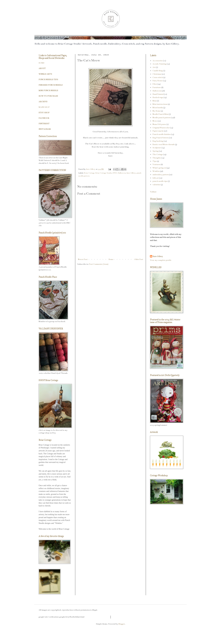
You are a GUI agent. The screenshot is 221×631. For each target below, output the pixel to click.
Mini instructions (160, 104)
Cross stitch (158, 77)
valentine (156, 184)
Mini (154, 101)
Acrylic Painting (159, 64)
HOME (41, 63)
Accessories (158, 61)
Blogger (121, 624)
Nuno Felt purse (159, 124)
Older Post (138, 259)
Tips (154, 161)
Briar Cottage (89, 173)
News (155, 121)
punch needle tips (160, 181)
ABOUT (42, 68)
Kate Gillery (131, 173)
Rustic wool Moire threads (163, 144)
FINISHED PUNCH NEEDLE (51, 85)
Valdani (153, 192)
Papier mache (158, 131)
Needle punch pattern (162, 117)
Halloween (122, 173)
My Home (156, 111)
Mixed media (158, 107)
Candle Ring (158, 71)
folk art (156, 178)
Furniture (157, 87)
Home (111, 259)
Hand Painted (158, 94)
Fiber (155, 84)
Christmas (157, 74)
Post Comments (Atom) (98, 264)
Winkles (156, 171)
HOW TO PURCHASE (48, 96)
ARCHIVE (43, 102)
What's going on (159, 168)
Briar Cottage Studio (103, 173)
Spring (155, 151)
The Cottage (158, 154)
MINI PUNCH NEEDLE (48, 90)
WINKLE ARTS (45, 74)
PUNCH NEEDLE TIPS (48, 79)
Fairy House (158, 81)
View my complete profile (160, 260)
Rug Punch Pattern (160, 138)
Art (154, 67)
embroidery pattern (161, 174)
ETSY (115, 173)
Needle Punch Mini (160, 114)
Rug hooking (158, 141)
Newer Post (83, 259)
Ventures (156, 164)
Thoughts (157, 158)
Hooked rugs (158, 97)
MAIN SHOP (44, 107)
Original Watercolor (161, 128)
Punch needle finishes (162, 134)
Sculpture (157, 148)
